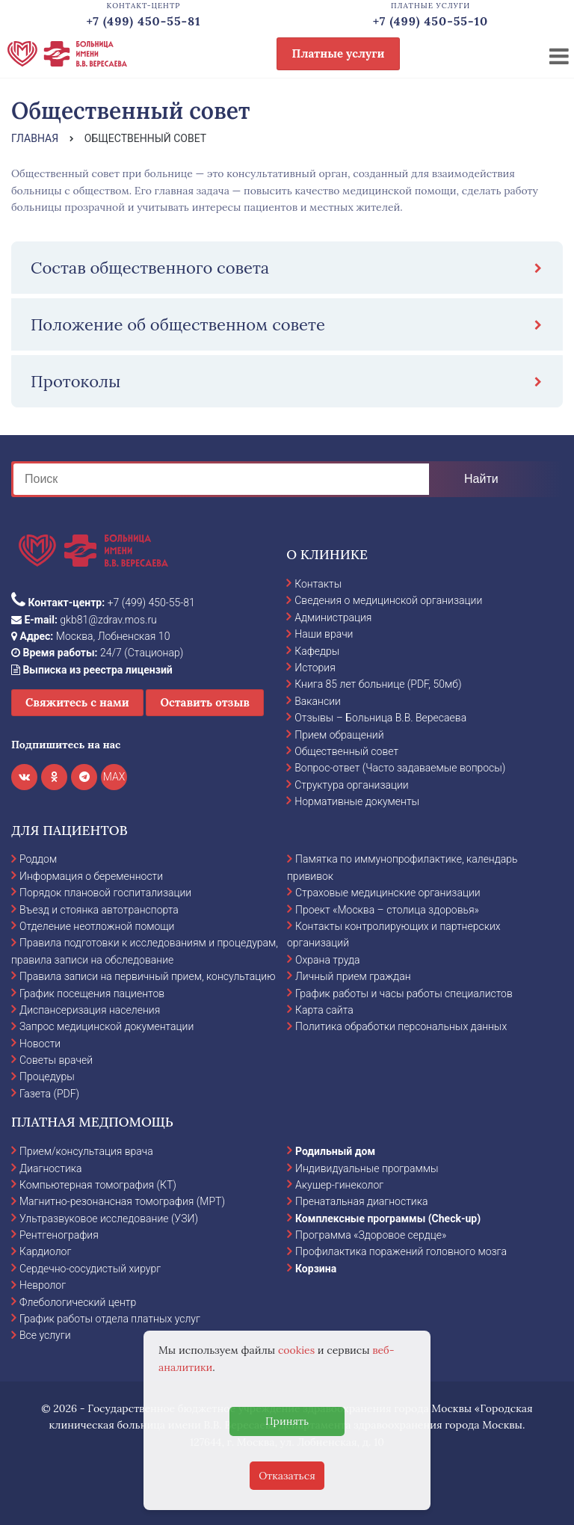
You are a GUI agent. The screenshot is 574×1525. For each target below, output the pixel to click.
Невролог (42, 1285)
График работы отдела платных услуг (109, 1319)
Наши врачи (323, 634)
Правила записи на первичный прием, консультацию (147, 976)
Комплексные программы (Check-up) (388, 1218)
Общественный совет (346, 751)
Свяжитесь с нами (77, 702)
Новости (40, 1044)
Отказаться (287, 1475)
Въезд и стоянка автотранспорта (99, 910)
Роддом (38, 859)
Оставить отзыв (205, 702)
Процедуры (47, 1076)
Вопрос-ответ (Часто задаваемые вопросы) (399, 768)
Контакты (318, 584)
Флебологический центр (77, 1302)
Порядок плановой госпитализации (105, 893)
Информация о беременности (91, 876)
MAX (114, 777)
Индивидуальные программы (367, 1168)
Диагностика (50, 1168)
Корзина (315, 1269)
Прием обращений (338, 735)
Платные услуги (338, 53)
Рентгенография (59, 1235)
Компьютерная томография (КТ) (97, 1185)
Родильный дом (335, 1151)
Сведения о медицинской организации (388, 600)
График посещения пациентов (91, 993)
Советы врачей (56, 1060)
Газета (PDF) (49, 1094)
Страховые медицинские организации (388, 893)
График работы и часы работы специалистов (404, 993)
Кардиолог (45, 1251)
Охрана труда (327, 960)
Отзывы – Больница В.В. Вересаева (380, 718)
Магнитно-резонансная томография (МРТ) (122, 1201)
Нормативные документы (356, 801)
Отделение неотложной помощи (96, 926)
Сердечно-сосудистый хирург (90, 1269)
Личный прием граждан (353, 976)
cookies (296, 1350)
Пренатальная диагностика (361, 1201)
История (315, 668)
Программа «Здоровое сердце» (370, 1235)
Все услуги (45, 1335)
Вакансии (317, 701)
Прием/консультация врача (86, 1151)
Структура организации (351, 785)
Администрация (332, 617)
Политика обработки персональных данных (401, 1026)
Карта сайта (324, 1010)
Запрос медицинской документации (106, 1026)
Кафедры (316, 651)
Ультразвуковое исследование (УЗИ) (108, 1218)
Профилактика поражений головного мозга (401, 1251)
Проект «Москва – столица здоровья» (387, 910)
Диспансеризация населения (89, 1010)
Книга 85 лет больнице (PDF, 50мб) (377, 684)
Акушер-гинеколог (339, 1185)
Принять (287, 1421)
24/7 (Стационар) (97, 653)
